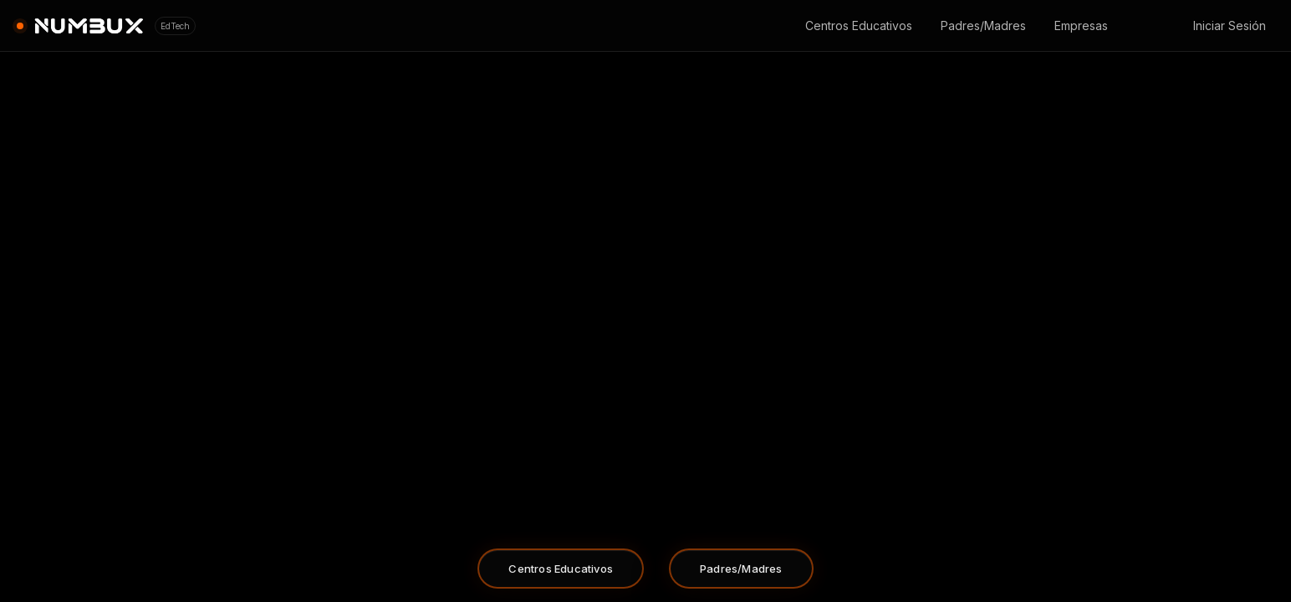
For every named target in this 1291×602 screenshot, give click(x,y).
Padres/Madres (983, 25)
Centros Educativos (858, 25)
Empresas (1081, 25)
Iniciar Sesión (1229, 25)
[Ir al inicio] (106, 26)
